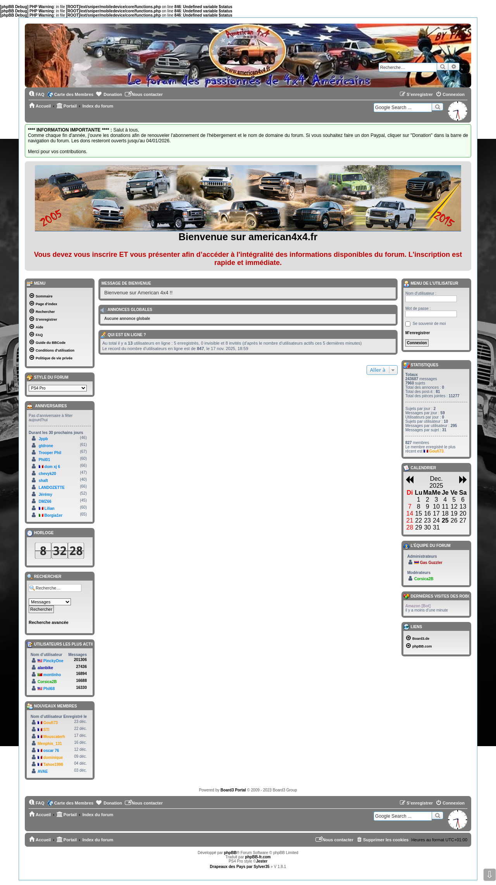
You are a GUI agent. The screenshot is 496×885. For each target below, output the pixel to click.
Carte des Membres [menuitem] (74, 94)
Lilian (50, 508)
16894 (81, 673)
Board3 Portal (233, 790)
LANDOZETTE (52, 487)
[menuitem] (37, 94)
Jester (261, 861)
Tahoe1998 (53, 764)
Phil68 (49, 689)
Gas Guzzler (431, 562)
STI (46, 730)
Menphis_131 (50, 743)
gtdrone (46, 446)
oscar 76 (51, 750)
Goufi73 (50, 723)
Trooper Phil (50, 453)
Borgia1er (54, 515)
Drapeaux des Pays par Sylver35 (240, 866)
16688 (81, 680)
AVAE (43, 771)
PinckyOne (53, 661)
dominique (53, 757)
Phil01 (44, 460)
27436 (81, 667)
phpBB (230, 853)
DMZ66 (45, 501)
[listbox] (58, 388)
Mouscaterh (54, 737)
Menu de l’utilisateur (430, 284)
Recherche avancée (49, 622)
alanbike (45, 668)
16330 (81, 687)
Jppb (43, 439)
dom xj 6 (52, 467)
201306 (80, 660)
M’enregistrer (417, 333)
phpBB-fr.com (257, 857)
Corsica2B (47, 682)
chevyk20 (47, 474)
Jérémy (45, 494)
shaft (43, 480)
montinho (52, 675)
